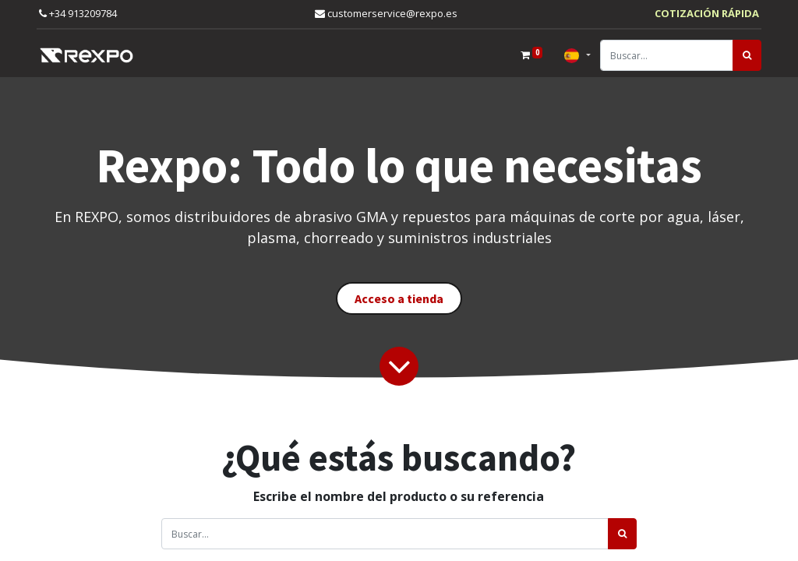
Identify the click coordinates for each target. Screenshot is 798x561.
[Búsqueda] (747, 55)
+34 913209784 (78, 13)
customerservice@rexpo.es (386, 13)
